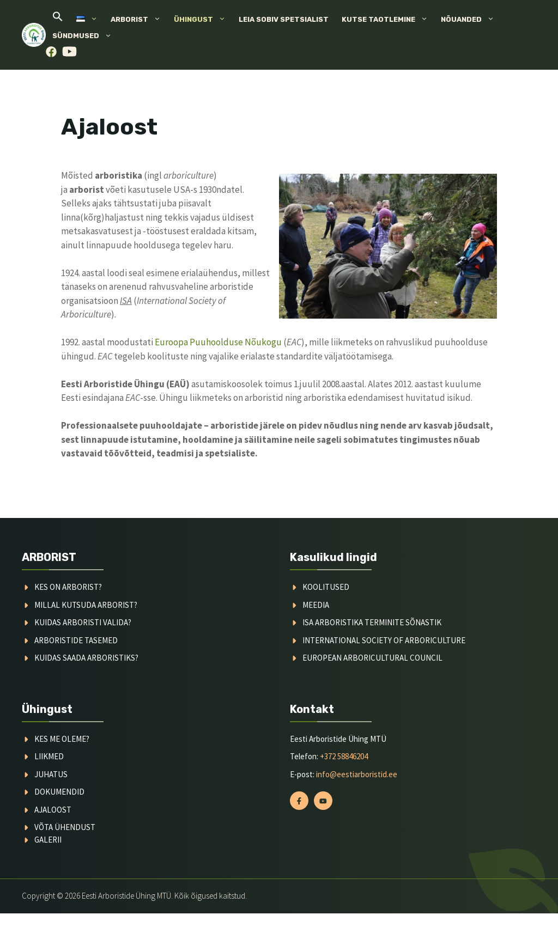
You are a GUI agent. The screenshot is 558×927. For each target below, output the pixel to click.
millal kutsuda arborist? (85, 605)
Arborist (139, 19)
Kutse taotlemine (388, 19)
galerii (48, 839)
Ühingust (203, 19)
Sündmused (85, 36)
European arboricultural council (372, 657)
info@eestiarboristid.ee (356, 774)
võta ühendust (64, 827)
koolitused (325, 587)
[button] (58, 19)
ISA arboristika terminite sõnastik (371, 622)
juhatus (51, 774)
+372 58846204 (344, 756)
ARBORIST (49, 557)
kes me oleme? (61, 739)
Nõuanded (471, 19)
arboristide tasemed (76, 640)
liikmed (49, 756)
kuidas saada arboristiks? (86, 657)
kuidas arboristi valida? (82, 622)
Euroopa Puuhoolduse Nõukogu (218, 342)
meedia (315, 605)
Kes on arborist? (68, 587)
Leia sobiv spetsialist (284, 19)
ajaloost (52, 809)
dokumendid (59, 791)
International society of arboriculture (383, 640)
